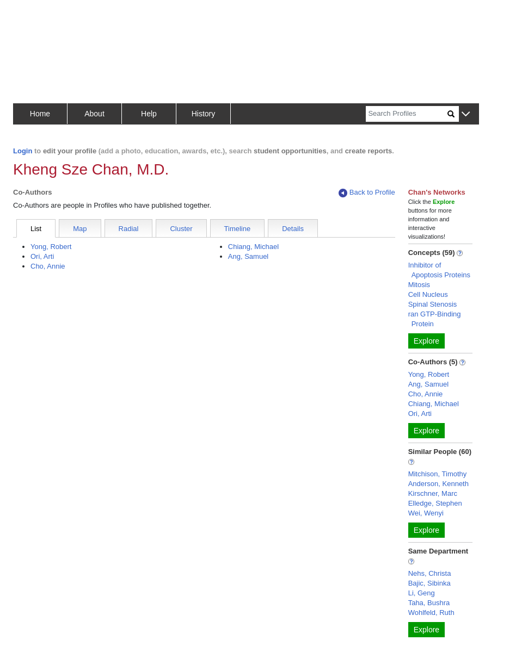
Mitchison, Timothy (437, 474)
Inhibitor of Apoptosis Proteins (439, 270)
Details (293, 229)
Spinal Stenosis (432, 304)
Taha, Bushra (429, 603)
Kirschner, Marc (432, 493)
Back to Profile (367, 192)
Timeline (237, 229)
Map (80, 229)
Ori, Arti (42, 256)
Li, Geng (421, 593)
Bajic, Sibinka (429, 583)
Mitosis (419, 285)
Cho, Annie (47, 266)
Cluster (181, 229)
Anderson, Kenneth (438, 484)
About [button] (94, 113)
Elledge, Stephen (435, 503)
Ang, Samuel (248, 256)
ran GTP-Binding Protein (434, 319)
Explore (426, 341)
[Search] (406, 114)
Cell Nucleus (428, 294)
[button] (465, 114)
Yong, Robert (50, 247)
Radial (129, 229)
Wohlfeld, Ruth (431, 612)
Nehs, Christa (429, 573)
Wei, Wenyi (426, 513)
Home (40, 113)
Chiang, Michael (253, 247)
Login (22, 151)
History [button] (204, 113)
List (35, 229)
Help (149, 113)
